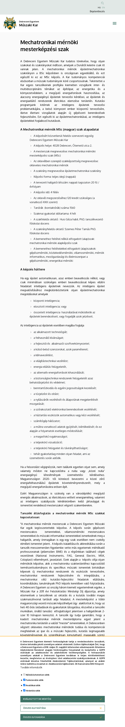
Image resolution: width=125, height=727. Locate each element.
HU (99, 7)
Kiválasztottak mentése (37, 704)
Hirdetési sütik (33, 696)
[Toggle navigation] (114, 23)
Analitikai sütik (33, 691)
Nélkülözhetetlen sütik (37, 680)
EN (103, 7)
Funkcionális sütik (34, 685)
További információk (31, 672)
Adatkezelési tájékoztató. (62, 669)
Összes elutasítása (34, 713)
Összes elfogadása (34, 722)
